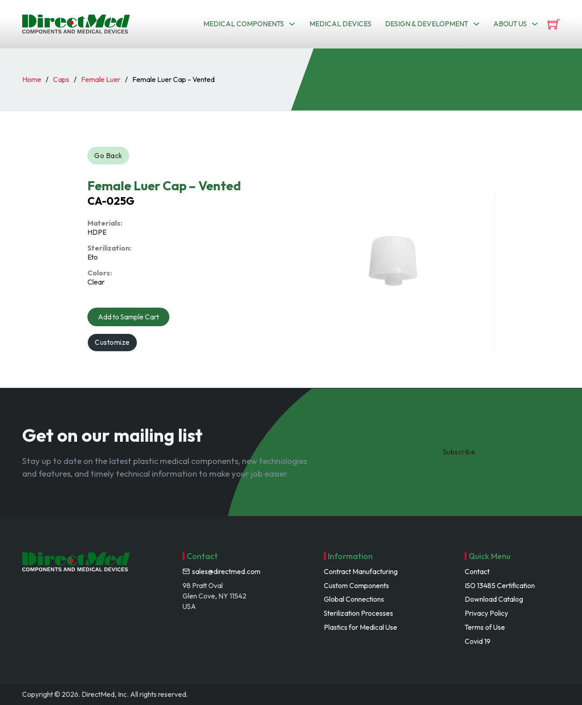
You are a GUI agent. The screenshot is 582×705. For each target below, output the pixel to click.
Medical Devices (340, 23)
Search (371, 56)
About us (510, 23)
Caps (61, 79)
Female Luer (100, 79)
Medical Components (243, 23)
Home (31, 79)
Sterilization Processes (358, 613)
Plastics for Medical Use (360, 627)
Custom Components (356, 585)
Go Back (108, 155)
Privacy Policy (486, 613)
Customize (112, 342)
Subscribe (459, 451)
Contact (477, 571)
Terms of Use (485, 627)
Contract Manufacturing (361, 571)
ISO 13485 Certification (500, 585)
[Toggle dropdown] (292, 24)
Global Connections (354, 599)
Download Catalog (494, 599)
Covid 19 (478, 641)
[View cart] (554, 24)
